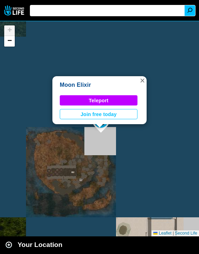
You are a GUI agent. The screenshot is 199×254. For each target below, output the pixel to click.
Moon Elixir (75, 85)
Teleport (99, 100)
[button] (142, 80)
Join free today (99, 114)
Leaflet (162, 233)
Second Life (15, 10)
